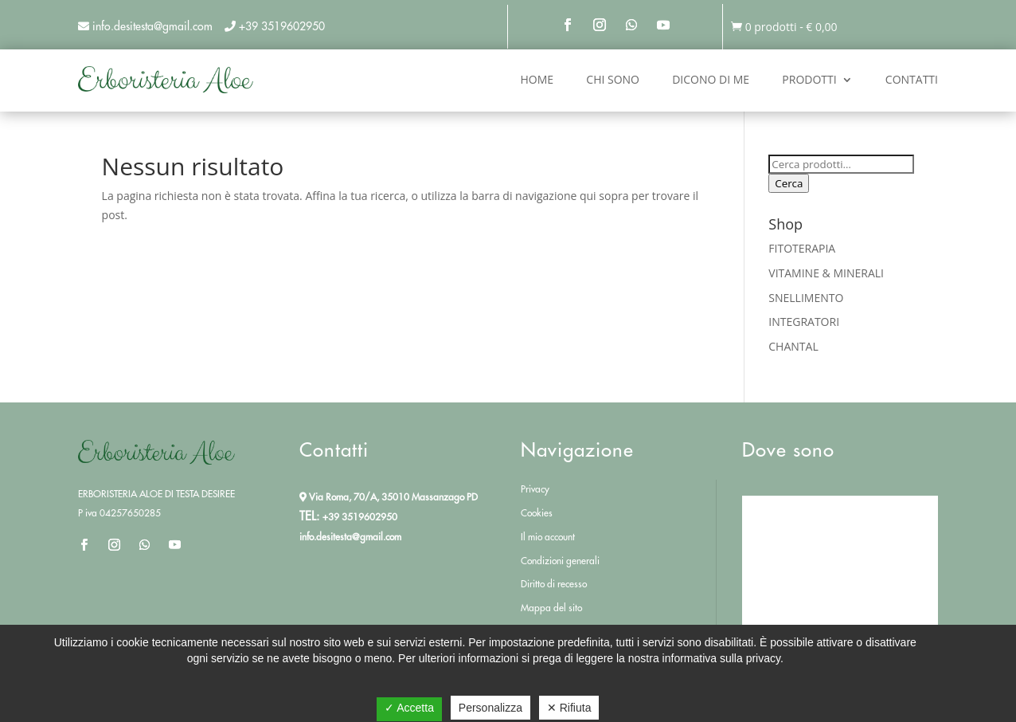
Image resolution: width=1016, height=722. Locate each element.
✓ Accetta (409, 707)
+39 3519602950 (282, 26)
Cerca (789, 183)
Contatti (911, 79)
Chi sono (612, 79)
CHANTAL (793, 346)
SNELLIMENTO (805, 297)
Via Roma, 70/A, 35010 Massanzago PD (388, 497)
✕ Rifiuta (569, 707)
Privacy (535, 489)
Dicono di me (710, 79)
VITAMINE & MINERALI (826, 273)
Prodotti (809, 79)
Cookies (537, 513)
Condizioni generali (560, 561)
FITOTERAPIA (801, 248)
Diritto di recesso (554, 584)
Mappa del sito (551, 608)
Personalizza (490, 707)
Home (537, 79)
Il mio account (548, 537)
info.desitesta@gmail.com (350, 537)
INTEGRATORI (803, 321)
